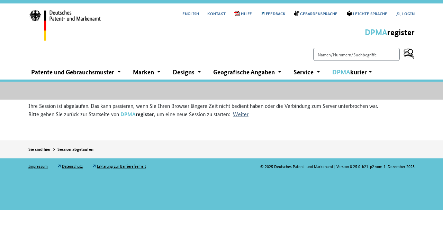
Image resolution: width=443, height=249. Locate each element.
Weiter (240, 114)
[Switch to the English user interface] (190, 13)
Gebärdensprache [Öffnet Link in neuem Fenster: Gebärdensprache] (319, 13)
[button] (352, 72)
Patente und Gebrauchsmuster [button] (73, 72)
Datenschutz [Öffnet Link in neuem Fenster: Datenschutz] (72, 166)
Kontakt (216, 13)
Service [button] (304, 72)
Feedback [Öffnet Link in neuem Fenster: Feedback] (276, 13)
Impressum (38, 166)
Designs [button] (184, 72)
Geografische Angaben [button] (244, 72)
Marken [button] (144, 72)
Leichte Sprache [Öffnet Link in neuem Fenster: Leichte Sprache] (370, 13)
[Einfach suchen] (356, 54)
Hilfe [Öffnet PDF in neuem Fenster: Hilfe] (246, 13)
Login (405, 13)
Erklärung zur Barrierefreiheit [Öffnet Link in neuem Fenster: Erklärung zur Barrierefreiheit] (121, 166)
